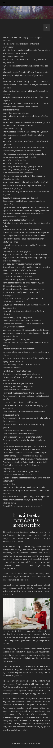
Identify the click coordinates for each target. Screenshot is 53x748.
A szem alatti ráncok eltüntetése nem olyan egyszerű (26, 122)
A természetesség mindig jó (15, 163)
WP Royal (36, 743)
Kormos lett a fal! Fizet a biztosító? (18, 276)
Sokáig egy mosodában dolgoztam (18, 386)
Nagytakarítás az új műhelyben (16, 339)
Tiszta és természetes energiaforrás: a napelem (24, 446)
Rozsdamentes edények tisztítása (18, 383)
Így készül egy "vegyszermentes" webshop (22, 264)
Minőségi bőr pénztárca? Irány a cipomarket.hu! (23, 323)
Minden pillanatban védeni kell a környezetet (22, 320)
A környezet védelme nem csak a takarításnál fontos (26, 103)
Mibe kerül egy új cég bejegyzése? (18, 317)
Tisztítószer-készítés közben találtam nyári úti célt (25, 462)
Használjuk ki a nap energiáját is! (17, 251)
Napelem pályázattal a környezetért (18, 348)
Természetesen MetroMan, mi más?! (19, 433)
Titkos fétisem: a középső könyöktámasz (21, 471)
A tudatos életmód (11, 179)
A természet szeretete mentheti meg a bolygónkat (25, 131)
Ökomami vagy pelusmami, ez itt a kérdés (21, 374)
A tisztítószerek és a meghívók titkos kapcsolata (24, 176)
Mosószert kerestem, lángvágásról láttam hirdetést (26, 330)
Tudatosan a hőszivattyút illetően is (18, 474)
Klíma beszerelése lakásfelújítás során (19, 270)
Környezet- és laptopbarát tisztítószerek (21, 279)
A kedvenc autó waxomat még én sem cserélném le (25, 81)
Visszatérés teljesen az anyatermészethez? (22, 506)
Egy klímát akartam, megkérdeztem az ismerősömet (26, 207)
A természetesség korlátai (14, 160)
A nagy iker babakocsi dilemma (16, 113)
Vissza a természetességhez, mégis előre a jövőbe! (26, 496)
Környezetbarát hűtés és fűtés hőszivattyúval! (23, 282)
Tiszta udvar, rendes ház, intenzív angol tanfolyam (25, 452)
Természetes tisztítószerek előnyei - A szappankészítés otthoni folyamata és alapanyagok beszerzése (25, 405)
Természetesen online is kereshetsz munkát (22, 437)
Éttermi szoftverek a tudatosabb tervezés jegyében (26, 232)
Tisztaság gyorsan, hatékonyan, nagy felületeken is (25, 458)
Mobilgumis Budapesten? (14, 326)
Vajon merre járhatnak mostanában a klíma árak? (24, 487)
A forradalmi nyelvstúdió (13, 56)
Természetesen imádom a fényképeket (20, 430)
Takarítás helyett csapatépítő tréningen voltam (23, 393)
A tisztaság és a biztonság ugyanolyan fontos (23, 166)
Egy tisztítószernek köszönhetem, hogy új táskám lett (26, 210)
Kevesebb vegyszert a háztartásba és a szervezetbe (26, 267)
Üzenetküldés (9, 484)
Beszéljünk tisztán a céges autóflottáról (20, 198)
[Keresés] (46, 27)
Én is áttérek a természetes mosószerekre (22, 229)
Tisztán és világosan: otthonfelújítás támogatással (25, 455)
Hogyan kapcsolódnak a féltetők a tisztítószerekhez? (26, 254)
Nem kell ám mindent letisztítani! (17, 371)
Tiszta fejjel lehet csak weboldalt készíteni (21, 449)
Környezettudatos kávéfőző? (15, 286)
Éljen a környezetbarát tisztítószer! (18, 220)
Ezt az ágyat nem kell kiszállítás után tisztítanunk (24, 235)
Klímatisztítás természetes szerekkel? (20, 273)
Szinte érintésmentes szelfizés (16, 389)
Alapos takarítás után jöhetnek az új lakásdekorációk (25, 182)
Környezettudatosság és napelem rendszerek (23, 289)
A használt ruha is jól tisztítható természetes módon (26, 72)
